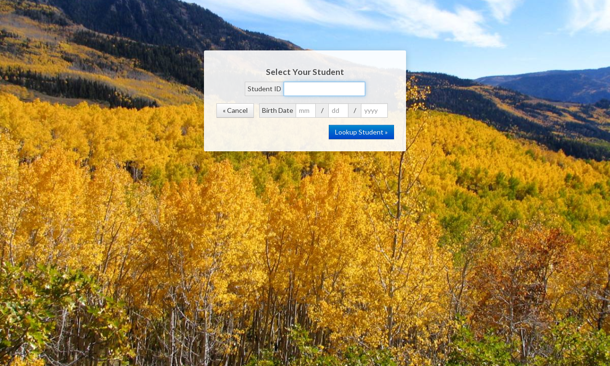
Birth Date (277, 110)
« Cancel (235, 110)
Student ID (264, 89)
